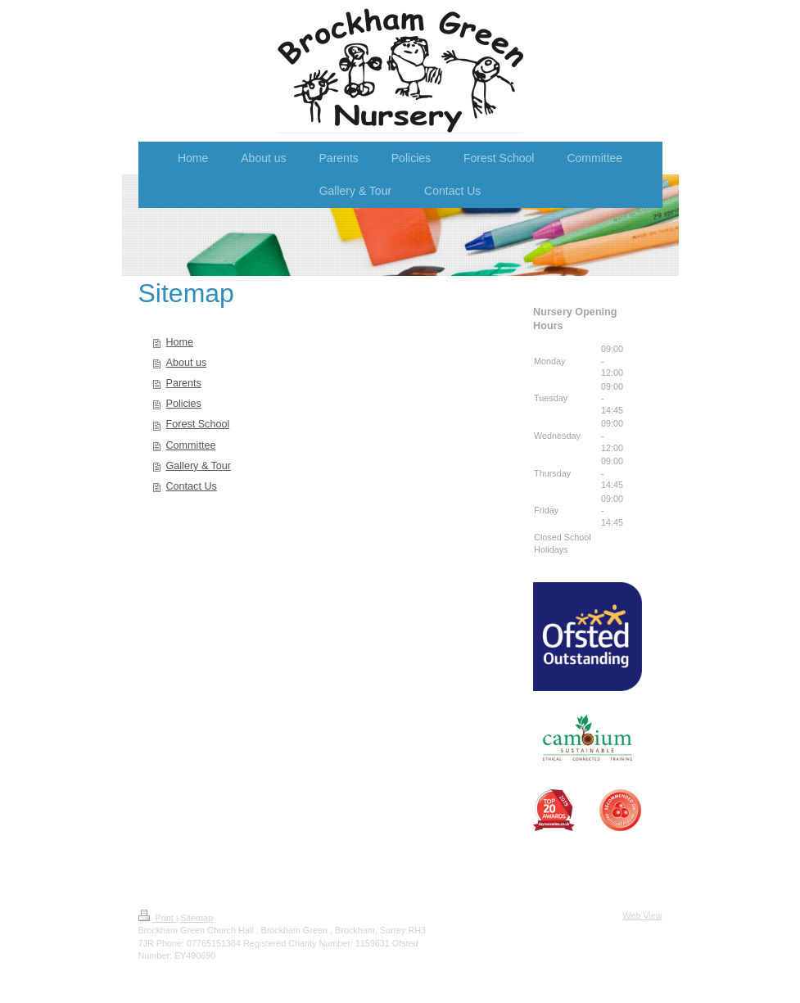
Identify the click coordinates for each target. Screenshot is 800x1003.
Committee (191, 445)
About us (186, 362)
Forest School (198, 424)
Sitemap (197, 918)
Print (157, 918)
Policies (183, 403)
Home (180, 342)
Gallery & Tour (199, 466)
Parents (183, 383)
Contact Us (191, 486)
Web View (642, 915)
